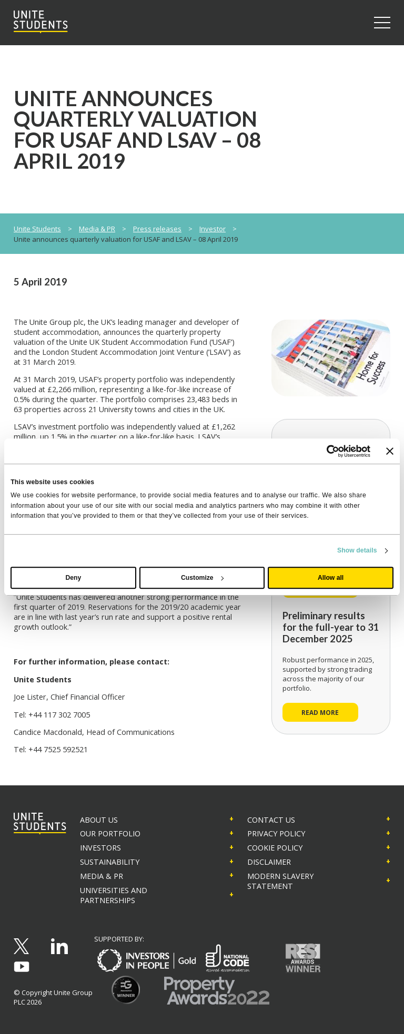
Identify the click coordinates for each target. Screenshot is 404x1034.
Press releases (157, 228)
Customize (202, 577)
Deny (74, 577)
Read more (320, 712)
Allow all (331, 577)
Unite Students (37, 228)
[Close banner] (389, 451)
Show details (357, 551)
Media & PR (97, 228)
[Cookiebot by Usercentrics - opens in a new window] (324, 451)
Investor (212, 228)
